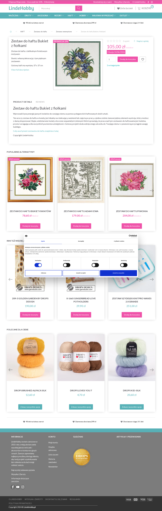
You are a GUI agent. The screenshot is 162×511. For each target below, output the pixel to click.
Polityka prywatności (20, 503)
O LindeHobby (138, 2)
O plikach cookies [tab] (119, 241)
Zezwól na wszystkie (118, 273)
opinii (126, 41)
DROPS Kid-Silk (132, 390)
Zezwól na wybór (81, 273)
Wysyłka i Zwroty (122, 2)
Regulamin (75, 499)
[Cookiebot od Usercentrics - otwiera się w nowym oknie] (126, 236)
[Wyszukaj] (78, 8)
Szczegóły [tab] (81, 241)
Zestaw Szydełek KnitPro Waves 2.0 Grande (131, 300)
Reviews (40, 102)
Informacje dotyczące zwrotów (20, 479)
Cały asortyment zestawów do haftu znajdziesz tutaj (35, 131)
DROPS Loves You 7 (81, 390)
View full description (20, 69)
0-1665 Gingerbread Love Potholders (81, 300)
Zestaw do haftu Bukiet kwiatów (30, 211)
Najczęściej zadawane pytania (23, 470)
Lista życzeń (125, 8)
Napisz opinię (142, 41)
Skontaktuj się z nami (102, 2)
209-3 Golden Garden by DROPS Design (30, 300)
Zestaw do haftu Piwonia (132, 211)
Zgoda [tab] (43, 241)
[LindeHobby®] (21, 8)
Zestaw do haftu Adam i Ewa (81, 211)
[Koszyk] (145, 8)
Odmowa (43, 273)
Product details (22, 102)
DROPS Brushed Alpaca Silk (30, 390)
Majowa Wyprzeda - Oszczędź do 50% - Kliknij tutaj (31, 2)
